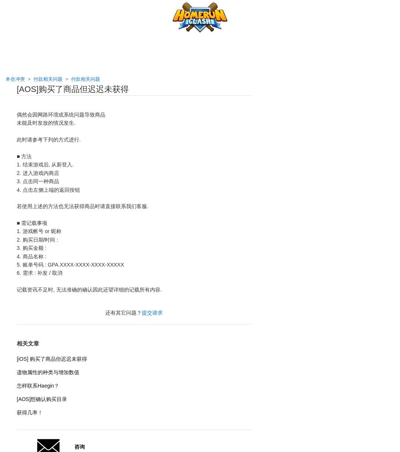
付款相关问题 (48, 79)
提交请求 (152, 313)
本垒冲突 (15, 79)
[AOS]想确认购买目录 (42, 399)
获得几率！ (30, 413)
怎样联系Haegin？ (38, 386)
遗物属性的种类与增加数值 (48, 372)
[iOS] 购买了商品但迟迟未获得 (52, 359)
